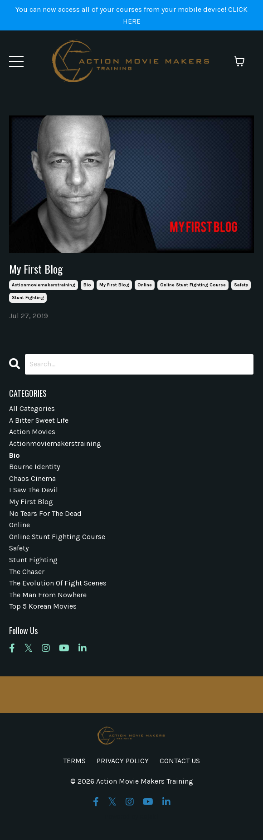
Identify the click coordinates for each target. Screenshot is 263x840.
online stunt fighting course (193, 285)
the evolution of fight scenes (58, 583)
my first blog (114, 285)
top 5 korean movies (43, 606)
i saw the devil (33, 489)
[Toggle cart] (239, 61)
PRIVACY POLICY (123, 760)
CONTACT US (180, 760)
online (144, 285)
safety (241, 285)
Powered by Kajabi (131, 816)
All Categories (32, 408)
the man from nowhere (48, 594)
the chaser (26, 571)
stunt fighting (28, 297)
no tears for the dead (45, 513)
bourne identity (34, 466)
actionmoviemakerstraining (43, 285)
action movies (32, 431)
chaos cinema (32, 478)
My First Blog (36, 268)
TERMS (74, 760)
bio (87, 285)
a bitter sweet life (38, 420)
